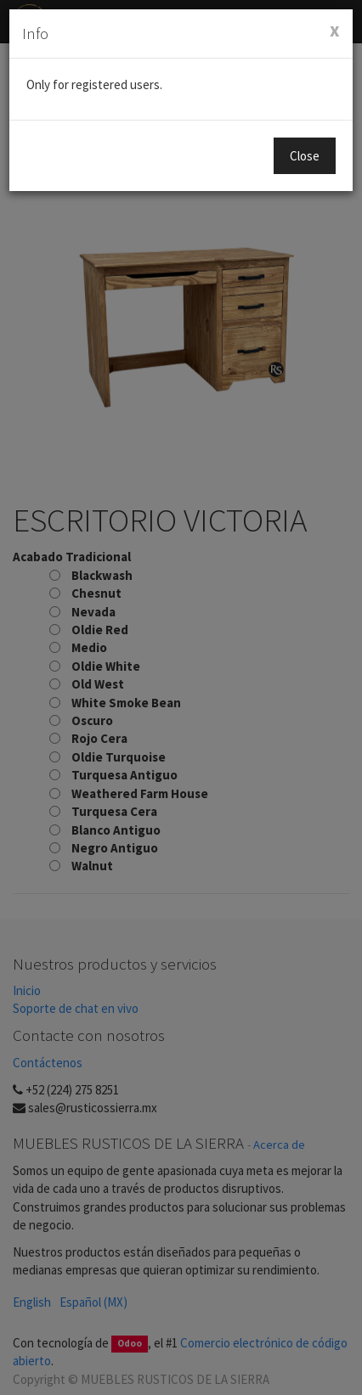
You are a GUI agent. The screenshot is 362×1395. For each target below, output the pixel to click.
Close (305, 156)
